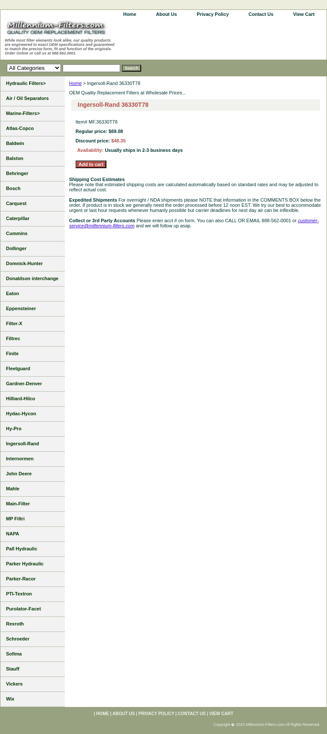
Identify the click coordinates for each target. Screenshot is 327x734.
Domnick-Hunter (24, 263)
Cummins (16, 233)
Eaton (12, 293)
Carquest (16, 203)
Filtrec (13, 338)
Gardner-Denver (24, 383)
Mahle (12, 488)
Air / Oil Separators (27, 98)
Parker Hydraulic (24, 563)
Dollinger (16, 248)
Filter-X (14, 323)
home (129, 14)
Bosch (13, 188)
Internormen (19, 458)
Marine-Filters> (23, 113)
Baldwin (15, 143)
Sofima (14, 653)
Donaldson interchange (32, 278)
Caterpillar (17, 218)
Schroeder (17, 638)
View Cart (304, 14)
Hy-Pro (13, 428)
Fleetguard (18, 368)
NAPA (12, 533)
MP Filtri (15, 518)
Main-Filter (18, 503)
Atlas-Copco (20, 128)
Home (75, 83)
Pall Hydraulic (21, 548)
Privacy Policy (213, 14)
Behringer (17, 173)
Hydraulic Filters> (26, 83)
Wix (10, 698)
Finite (12, 353)
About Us (166, 14)
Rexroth (15, 623)
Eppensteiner (21, 308)
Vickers (14, 683)
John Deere (19, 473)
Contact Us (260, 14)
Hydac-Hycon (21, 413)
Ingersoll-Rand (22, 443)
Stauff (12, 668)
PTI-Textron (19, 593)
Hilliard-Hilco (20, 398)
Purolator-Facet (23, 608)
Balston (14, 158)
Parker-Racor (21, 578)
